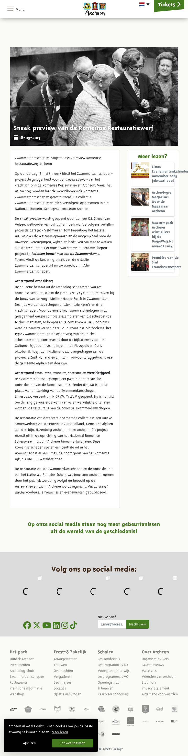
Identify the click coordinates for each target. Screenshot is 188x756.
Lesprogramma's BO (113, 665)
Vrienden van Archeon (159, 677)
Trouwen (60, 665)
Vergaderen (63, 677)
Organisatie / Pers (155, 659)
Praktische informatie (26, 688)
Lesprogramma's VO (113, 677)
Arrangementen (65, 659)
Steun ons (149, 682)
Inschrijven (137, 624)
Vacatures (149, 671)
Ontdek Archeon (22, 659)
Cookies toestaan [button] (72, 743)
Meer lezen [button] (60, 732)
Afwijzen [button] (29, 743)
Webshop (17, 694)
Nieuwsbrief (107, 617)
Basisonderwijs (109, 659)
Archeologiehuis (22, 671)
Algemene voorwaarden (160, 694)
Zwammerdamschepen (27, 677)
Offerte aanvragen (67, 694)
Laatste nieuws (153, 665)
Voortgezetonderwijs (114, 671)
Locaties (60, 688)
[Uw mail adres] (112, 624)
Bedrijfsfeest (63, 682)
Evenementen (20, 665)
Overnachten (63, 671)
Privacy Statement (155, 688)
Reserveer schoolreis (113, 694)
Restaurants (18, 682)
